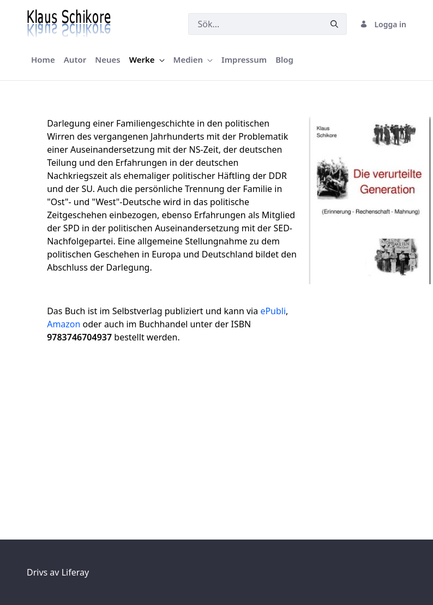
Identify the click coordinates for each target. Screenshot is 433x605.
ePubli (273, 311)
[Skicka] (334, 24)
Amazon (63, 324)
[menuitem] (43, 59)
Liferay (75, 572)
